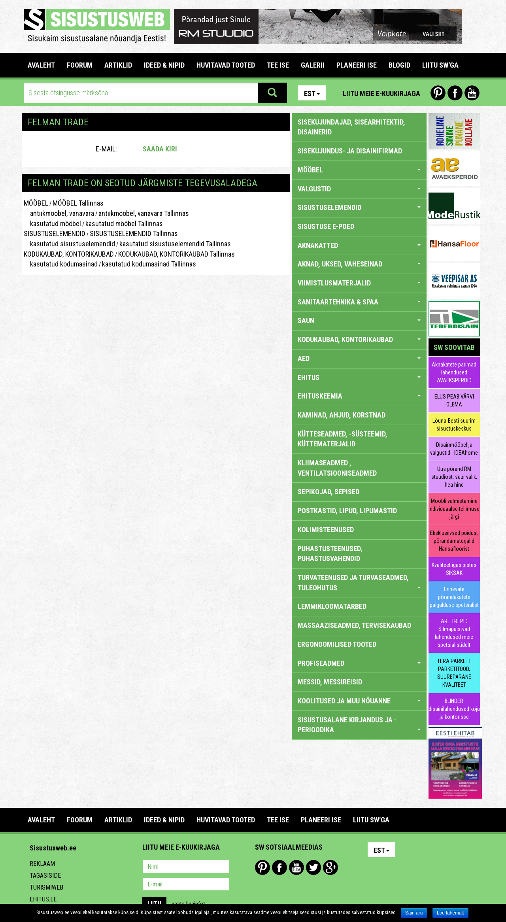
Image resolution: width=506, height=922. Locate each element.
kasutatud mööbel (52, 223)
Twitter (313, 867)
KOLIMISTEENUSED (326, 529)
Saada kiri (160, 149)
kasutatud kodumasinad (61, 264)
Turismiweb (46, 887)
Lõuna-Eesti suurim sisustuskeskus (454, 425)
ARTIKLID (118, 65)
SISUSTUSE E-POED (326, 226)
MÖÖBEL (36, 203)
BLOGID (399, 65)
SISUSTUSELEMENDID (54, 233)
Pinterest (438, 92)
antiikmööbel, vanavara (59, 213)
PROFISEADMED (359, 663)
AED (359, 358)
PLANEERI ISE (356, 65)
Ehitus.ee (43, 899)
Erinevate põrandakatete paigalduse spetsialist (454, 597)
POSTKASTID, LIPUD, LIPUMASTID (347, 510)
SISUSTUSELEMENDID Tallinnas (134, 233)
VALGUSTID (359, 189)
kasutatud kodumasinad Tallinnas (149, 264)
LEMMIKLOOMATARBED (332, 606)
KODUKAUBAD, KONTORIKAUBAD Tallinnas (176, 254)
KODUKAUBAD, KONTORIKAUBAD (69, 254)
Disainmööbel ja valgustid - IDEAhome (454, 449)
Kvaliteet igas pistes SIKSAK (454, 569)
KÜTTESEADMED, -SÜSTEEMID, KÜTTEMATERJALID (342, 439)
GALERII (313, 65)
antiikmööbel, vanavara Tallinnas (143, 213)
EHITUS (359, 377)
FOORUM (80, 65)
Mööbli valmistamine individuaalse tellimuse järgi (454, 509)
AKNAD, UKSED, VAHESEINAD (359, 264)
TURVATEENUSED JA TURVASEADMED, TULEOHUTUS (359, 582)
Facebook (455, 92)
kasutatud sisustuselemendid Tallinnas (175, 244)
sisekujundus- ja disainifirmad (350, 151)
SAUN (359, 320)
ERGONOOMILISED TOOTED (337, 644)
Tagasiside (45, 875)
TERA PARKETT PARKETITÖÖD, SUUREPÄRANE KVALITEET (454, 673)
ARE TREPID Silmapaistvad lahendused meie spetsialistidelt (454, 633)
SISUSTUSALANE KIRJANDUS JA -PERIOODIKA (359, 725)
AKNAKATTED (359, 245)
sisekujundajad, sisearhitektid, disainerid (351, 127)
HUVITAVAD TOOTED (225, 65)
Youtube (472, 92)
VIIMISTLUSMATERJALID (359, 283)
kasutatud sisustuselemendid (69, 244)
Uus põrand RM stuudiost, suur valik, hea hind (454, 477)
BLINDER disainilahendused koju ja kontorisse (454, 709)
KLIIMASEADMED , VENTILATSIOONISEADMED (337, 468)
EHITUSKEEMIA (359, 396)
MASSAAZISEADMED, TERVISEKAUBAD (354, 625)
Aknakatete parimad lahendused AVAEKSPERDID (454, 372)
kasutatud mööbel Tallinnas (124, 223)
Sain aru (414, 913)
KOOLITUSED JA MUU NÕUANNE (359, 701)
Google (330, 867)
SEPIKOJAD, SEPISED (328, 491)
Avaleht (41, 65)
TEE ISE (278, 65)
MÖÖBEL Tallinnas (78, 203)
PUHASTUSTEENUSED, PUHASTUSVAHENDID (330, 553)
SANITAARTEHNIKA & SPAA (359, 302)
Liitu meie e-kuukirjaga (381, 93)
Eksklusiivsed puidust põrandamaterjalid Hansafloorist (454, 541)
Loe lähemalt (450, 913)
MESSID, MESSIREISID (330, 682)
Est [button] (312, 93)
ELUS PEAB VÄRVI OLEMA (454, 400)
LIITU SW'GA (440, 65)
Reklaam (42, 863)
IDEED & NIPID (164, 65)
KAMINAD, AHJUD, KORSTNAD (341, 415)
